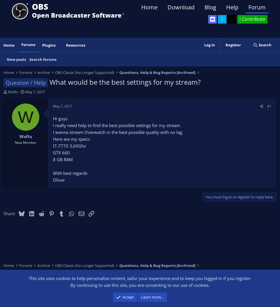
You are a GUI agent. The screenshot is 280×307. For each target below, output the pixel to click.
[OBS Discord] (212, 19)
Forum (257, 7)
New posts (16, 59)
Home (149, 7)
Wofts (13, 91)
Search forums (42, 59)
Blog (210, 7)
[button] (59, 45)
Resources (75, 45)
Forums (28, 44)
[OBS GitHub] (232, 19)
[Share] (261, 106)
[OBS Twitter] (222, 19)
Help (232, 7)
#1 (269, 106)
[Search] (262, 45)
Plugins (49, 45)
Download (181, 7)
